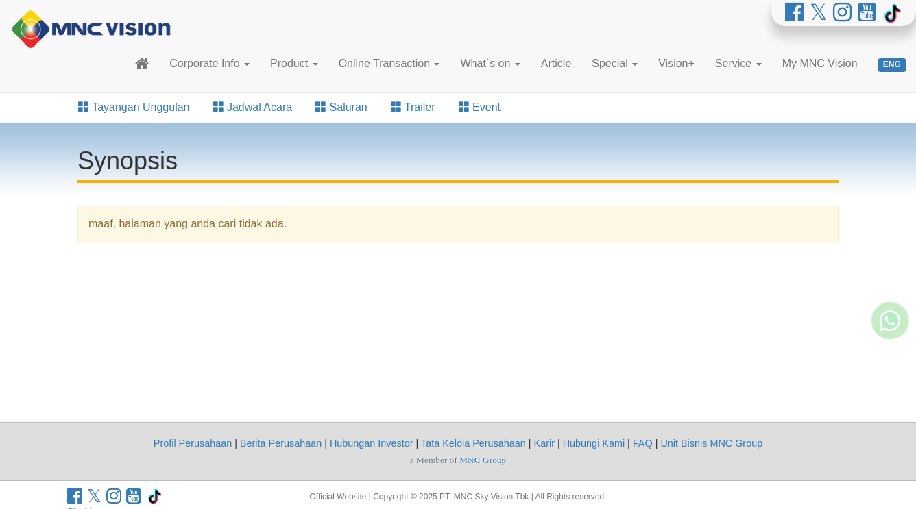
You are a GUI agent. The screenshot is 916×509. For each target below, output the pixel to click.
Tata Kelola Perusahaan (473, 443)
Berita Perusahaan (281, 443)
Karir (544, 443)
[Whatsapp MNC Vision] (890, 359)
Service (738, 63)
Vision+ (676, 63)
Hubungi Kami (594, 443)
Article (556, 63)
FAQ (643, 443)
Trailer (413, 107)
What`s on (490, 63)
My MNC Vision (820, 63)
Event (480, 107)
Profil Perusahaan (193, 443)
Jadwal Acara (253, 107)
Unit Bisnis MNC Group (711, 443)
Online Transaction (389, 63)
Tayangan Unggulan (134, 107)
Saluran (341, 107)
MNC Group (482, 460)
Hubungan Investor (371, 443)
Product (294, 63)
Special (615, 63)
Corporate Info (209, 63)
